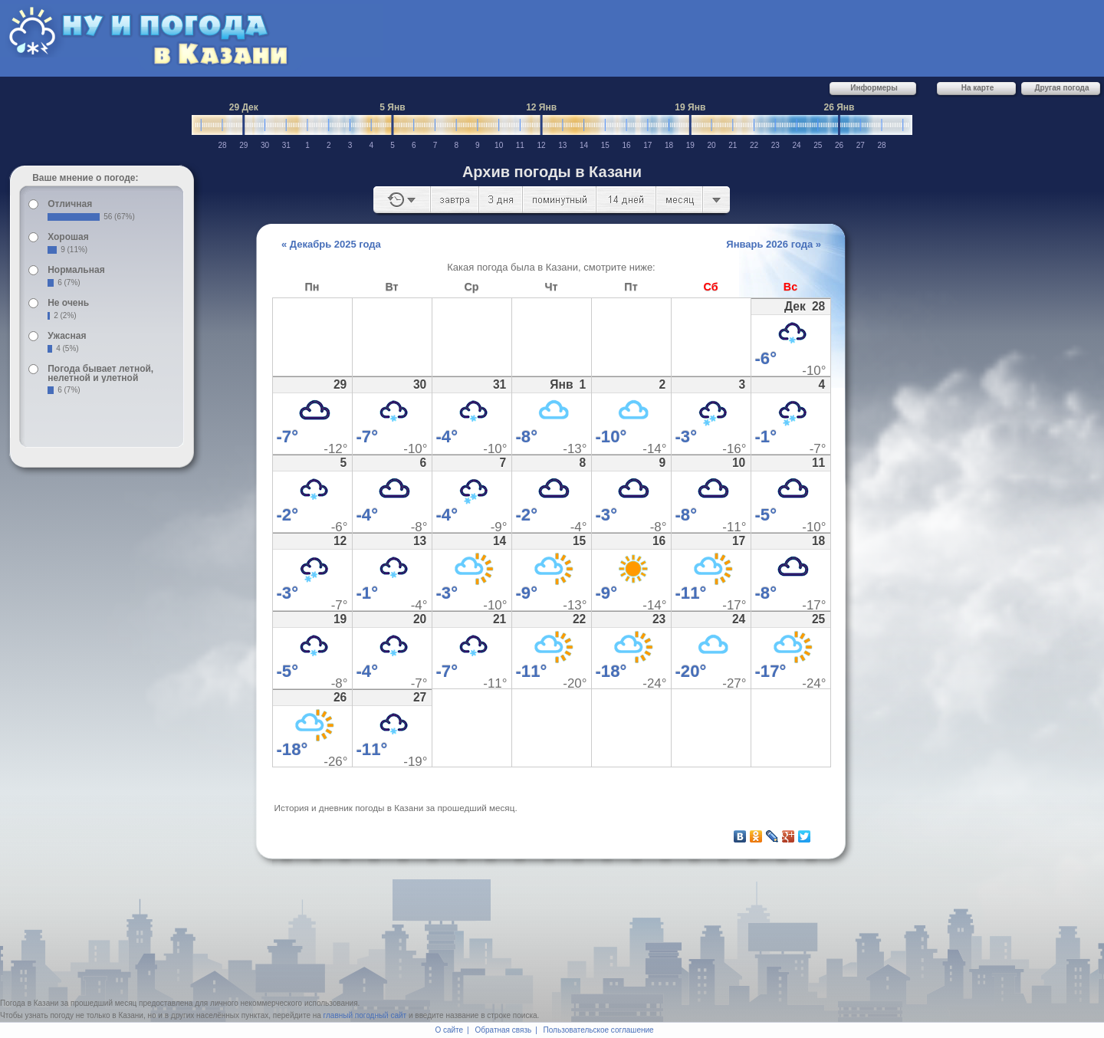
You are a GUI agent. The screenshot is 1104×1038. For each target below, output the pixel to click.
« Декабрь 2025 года (331, 244)
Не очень (68, 302)
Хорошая (68, 237)
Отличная (70, 204)
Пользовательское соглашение (599, 1030)
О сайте (449, 1030)
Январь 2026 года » (773, 244)
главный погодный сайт (365, 1015)
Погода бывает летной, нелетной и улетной (100, 373)
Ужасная (67, 335)
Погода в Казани (29, 1003)
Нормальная (76, 269)
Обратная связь (503, 1030)
